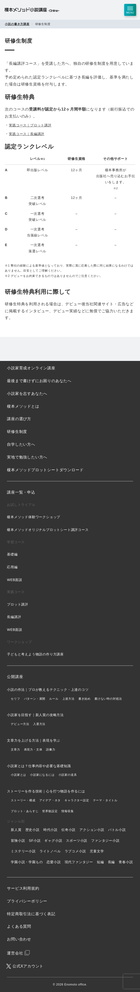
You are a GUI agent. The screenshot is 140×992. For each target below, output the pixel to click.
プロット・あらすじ (24, 811)
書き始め (84, 698)
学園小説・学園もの (27, 862)
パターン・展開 (35, 698)
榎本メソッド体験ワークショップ (33, 517)
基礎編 (12, 554)
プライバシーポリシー (27, 901)
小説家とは (18, 775)
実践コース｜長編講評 (26, 134)
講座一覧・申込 (21, 492)
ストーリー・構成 (23, 800)
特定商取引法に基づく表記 (31, 914)
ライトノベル (50, 851)
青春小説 (126, 862)
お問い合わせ (19, 939)
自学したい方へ (21, 444)
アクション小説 (91, 830)
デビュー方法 (20, 724)
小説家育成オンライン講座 (31, 368)
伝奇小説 (68, 830)
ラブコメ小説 (75, 851)
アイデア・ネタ (50, 800)
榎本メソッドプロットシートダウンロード (45, 470)
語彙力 (50, 749)
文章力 (15, 749)
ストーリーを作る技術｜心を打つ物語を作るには (46, 791)
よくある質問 (19, 926)
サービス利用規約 (23, 888)
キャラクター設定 (76, 800)
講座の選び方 (19, 419)
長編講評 (14, 617)
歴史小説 (32, 830)
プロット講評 (17, 604)
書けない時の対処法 (108, 698)
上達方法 (68, 698)
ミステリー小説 (23, 851)
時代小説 (50, 830)
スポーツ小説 (76, 840)
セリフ (15, 698)
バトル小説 (117, 830)
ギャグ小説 (53, 840)
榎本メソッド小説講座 (32, 10)
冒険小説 (18, 840)
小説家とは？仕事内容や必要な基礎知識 (39, 766)
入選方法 (39, 724)
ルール (53, 698)
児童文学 (97, 851)
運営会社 (15, 953)
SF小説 (35, 840)
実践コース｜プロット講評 (30, 125)
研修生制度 (17, 432)
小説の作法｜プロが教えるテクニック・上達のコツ (47, 690)
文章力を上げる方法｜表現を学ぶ (33, 740)
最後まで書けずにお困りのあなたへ (39, 381)
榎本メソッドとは (23, 406)
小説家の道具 (67, 775)
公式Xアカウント (27, 966)
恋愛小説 (54, 862)
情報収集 (67, 811)
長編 (111, 862)
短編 (100, 862)
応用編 (12, 567)
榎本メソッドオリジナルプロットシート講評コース (47, 530)
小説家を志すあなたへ (27, 394)
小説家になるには (42, 775)
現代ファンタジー (79, 862)
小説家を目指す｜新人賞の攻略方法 (35, 715)
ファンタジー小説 (105, 840)
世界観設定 (50, 811)
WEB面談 (14, 580)
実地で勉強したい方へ (27, 457)
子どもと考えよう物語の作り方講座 (35, 654)
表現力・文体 (33, 749)
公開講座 (15, 677)
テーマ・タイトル (105, 800)
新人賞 (16, 830)
